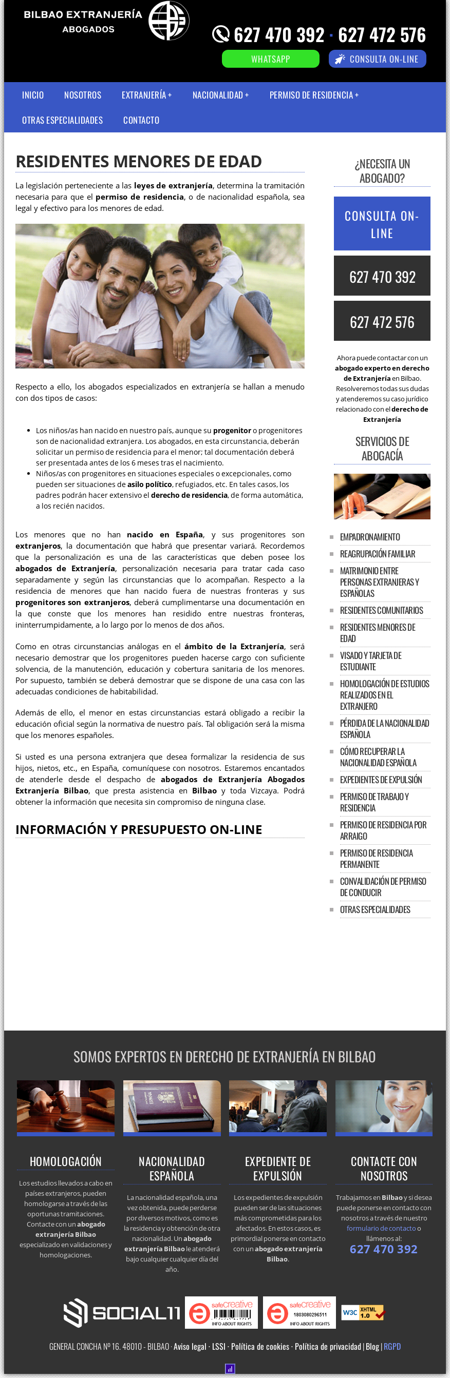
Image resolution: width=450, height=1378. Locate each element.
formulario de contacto (381, 1228)
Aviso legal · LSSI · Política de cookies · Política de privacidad (267, 1346)
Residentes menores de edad (378, 632)
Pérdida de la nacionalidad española (384, 728)
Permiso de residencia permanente (376, 858)
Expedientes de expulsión (381, 779)
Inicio (33, 94)
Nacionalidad (218, 94)
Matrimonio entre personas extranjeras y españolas (379, 581)
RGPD (392, 1346)
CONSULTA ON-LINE (382, 224)
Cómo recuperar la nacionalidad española (378, 757)
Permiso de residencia (311, 94)
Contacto (141, 119)
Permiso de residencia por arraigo (383, 830)
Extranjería (144, 94)
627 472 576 (382, 34)
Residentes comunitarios (381, 610)
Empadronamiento (370, 536)
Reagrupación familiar (378, 553)
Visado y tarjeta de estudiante (371, 661)
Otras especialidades (62, 119)
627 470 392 (279, 34)
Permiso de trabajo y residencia (374, 802)
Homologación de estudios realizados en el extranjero (384, 694)
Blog (372, 1346)
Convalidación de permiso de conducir (383, 887)
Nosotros (82, 94)
